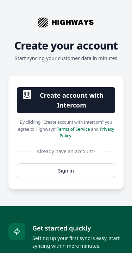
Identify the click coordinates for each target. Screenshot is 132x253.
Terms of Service (73, 129)
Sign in (66, 170)
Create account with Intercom (63, 99)
